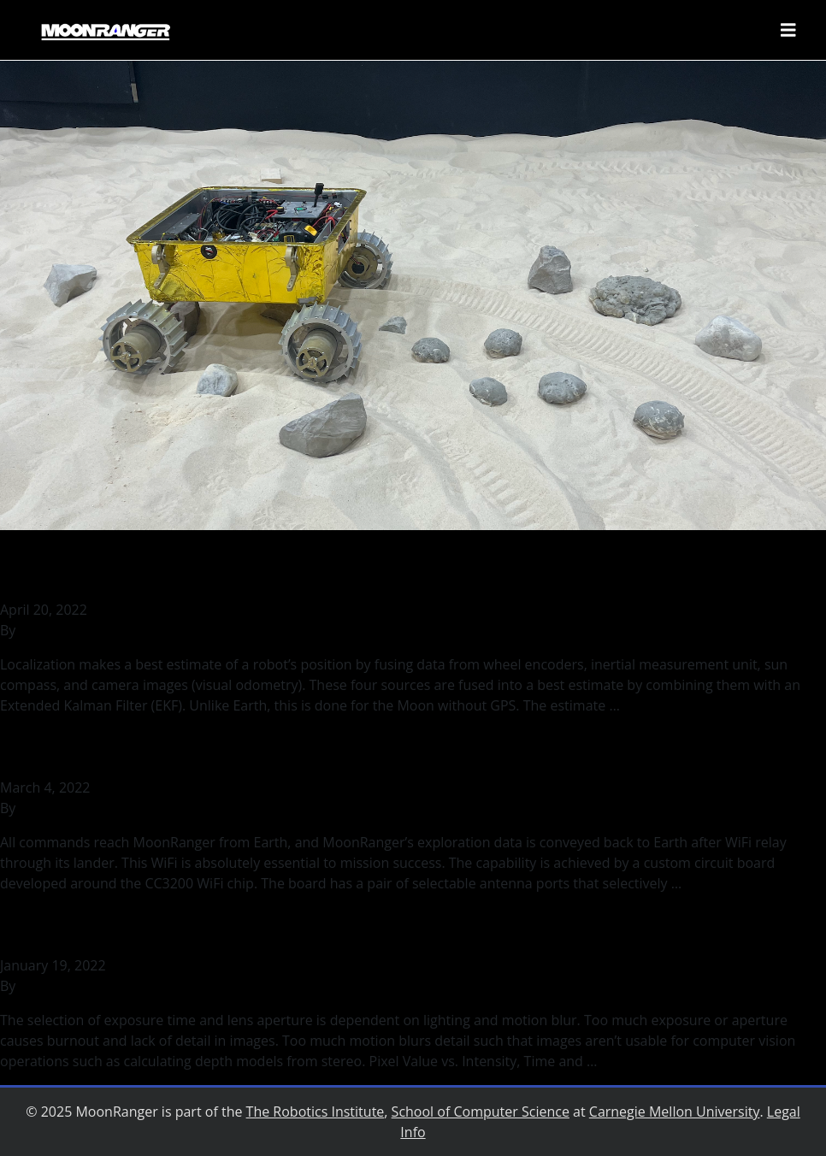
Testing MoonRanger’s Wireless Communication (296, 749)
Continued (656, 705)
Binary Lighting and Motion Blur (187, 927)
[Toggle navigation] (788, 30)
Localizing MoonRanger (144, 571)
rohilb (38, 630)
